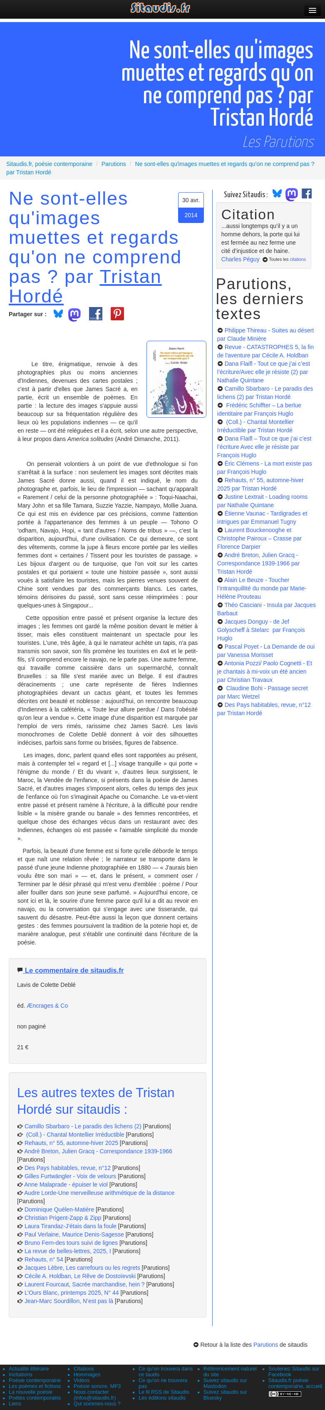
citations (298, 259)
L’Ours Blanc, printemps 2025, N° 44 (72, 1292)
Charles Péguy (240, 259)
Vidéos (81, 1380)
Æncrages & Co (47, 1005)
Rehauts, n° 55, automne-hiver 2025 (71, 1143)
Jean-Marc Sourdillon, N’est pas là (69, 1301)
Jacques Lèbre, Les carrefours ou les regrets (82, 1267)
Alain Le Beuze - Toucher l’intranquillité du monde (262, 588)
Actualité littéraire (29, 1369)
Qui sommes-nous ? (97, 1404)
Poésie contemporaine (35, 1380)
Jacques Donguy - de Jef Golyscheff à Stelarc (261, 630)
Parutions (265, 1344)
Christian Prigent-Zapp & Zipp (63, 1217)
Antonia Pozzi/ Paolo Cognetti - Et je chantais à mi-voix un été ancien (264, 671)
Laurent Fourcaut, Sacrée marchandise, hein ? (85, 1284)
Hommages (87, 1375)
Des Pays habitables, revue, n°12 (68, 1168)
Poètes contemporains (35, 1398)
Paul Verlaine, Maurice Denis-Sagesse (74, 1234)
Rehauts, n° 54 (44, 1259)
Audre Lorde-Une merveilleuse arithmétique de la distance (99, 1192)
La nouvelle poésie (30, 1392)
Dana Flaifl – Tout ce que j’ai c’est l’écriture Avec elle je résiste (264, 446)
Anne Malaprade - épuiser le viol (66, 1184)
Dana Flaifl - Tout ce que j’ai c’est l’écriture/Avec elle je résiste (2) (263, 372)
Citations (84, 1369)
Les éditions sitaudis (162, 1398)
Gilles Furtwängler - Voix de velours (70, 1176)
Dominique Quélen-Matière (59, 1209)
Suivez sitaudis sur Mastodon (225, 1383)
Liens (15, 1404)
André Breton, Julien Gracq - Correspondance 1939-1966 (98, 1151)
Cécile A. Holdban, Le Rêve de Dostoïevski (80, 1276)
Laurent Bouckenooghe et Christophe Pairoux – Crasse (259, 538)
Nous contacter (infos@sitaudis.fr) (95, 1395)
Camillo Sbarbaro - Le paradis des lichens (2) (83, 1126)
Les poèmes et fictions (35, 1386)
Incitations (20, 1375)
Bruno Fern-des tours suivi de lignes (71, 1242)
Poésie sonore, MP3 (97, 1386)
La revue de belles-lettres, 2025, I (68, 1251)
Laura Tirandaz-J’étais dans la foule (71, 1226)
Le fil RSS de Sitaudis (164, 1392)
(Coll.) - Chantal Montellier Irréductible (74, 1134)
